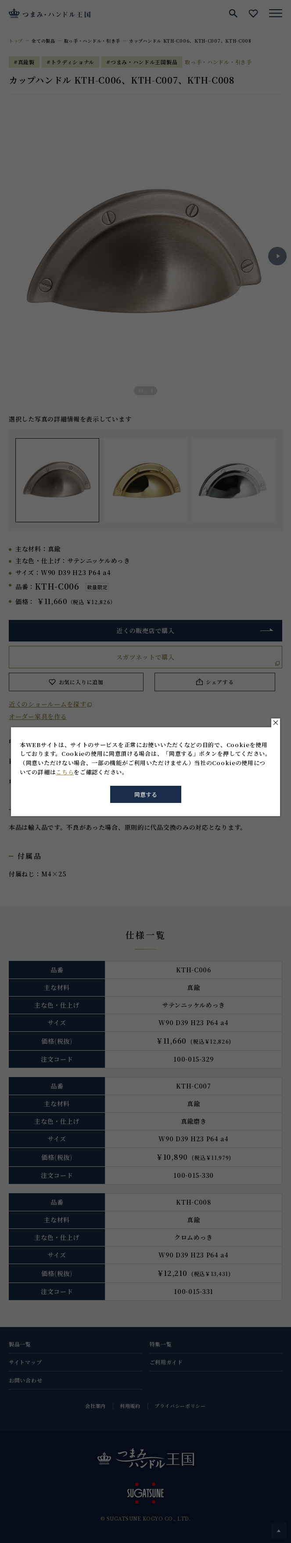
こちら (65, 772)
